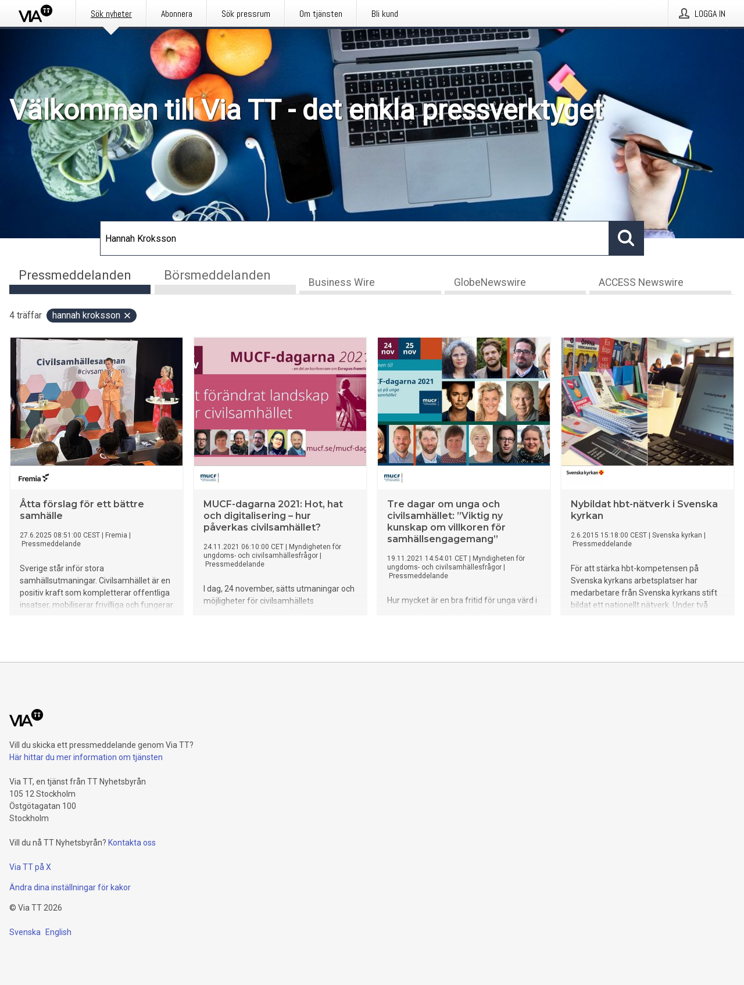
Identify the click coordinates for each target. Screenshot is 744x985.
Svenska (25, 932)
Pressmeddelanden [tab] (75, 275)
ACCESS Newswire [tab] (641, 282)
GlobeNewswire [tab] (490, 282)
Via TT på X (30, 867)
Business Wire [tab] (342, 282)
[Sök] (354, 238)
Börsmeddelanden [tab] (217, 275)
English (58, 932)
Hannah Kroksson (92, 315)
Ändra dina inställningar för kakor (70, 887)
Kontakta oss (132, 842)
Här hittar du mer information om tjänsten (86, 757)
